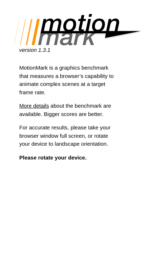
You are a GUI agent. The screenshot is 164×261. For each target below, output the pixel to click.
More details (34, 106)
